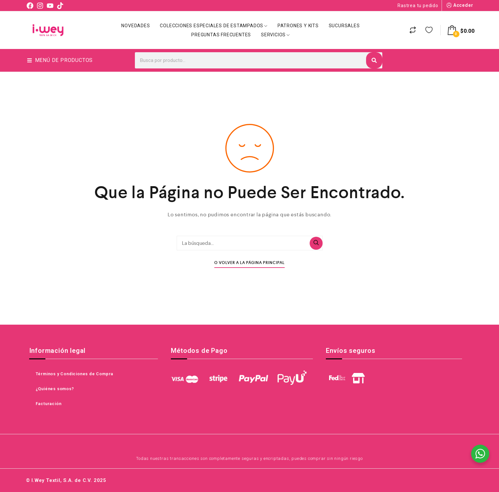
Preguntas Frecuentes (221, 34)
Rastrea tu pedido (418, 5)
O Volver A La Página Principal (249, 262)
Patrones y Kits (298, 25)
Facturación (49, 403)
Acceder (459, 5)
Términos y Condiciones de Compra (74, 373)
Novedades (135, 25)
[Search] (374, 60)
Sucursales (344, 25)
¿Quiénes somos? (55, 388)
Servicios (275, 34)
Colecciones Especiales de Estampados (213, 25)
